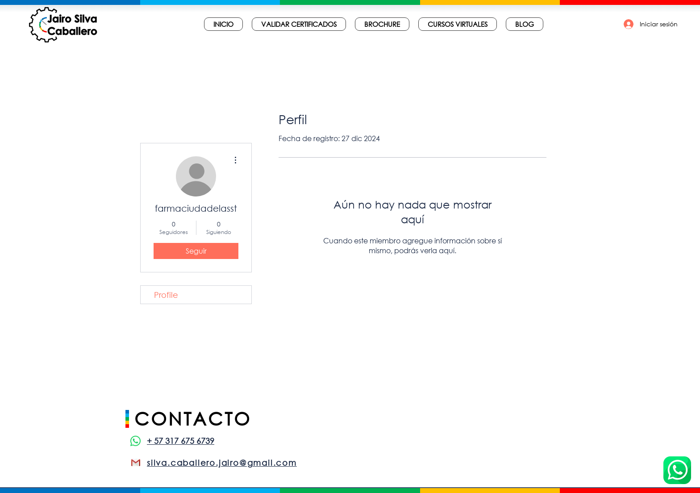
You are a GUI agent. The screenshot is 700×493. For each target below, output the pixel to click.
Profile (166, 295)
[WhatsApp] (135, 441)
